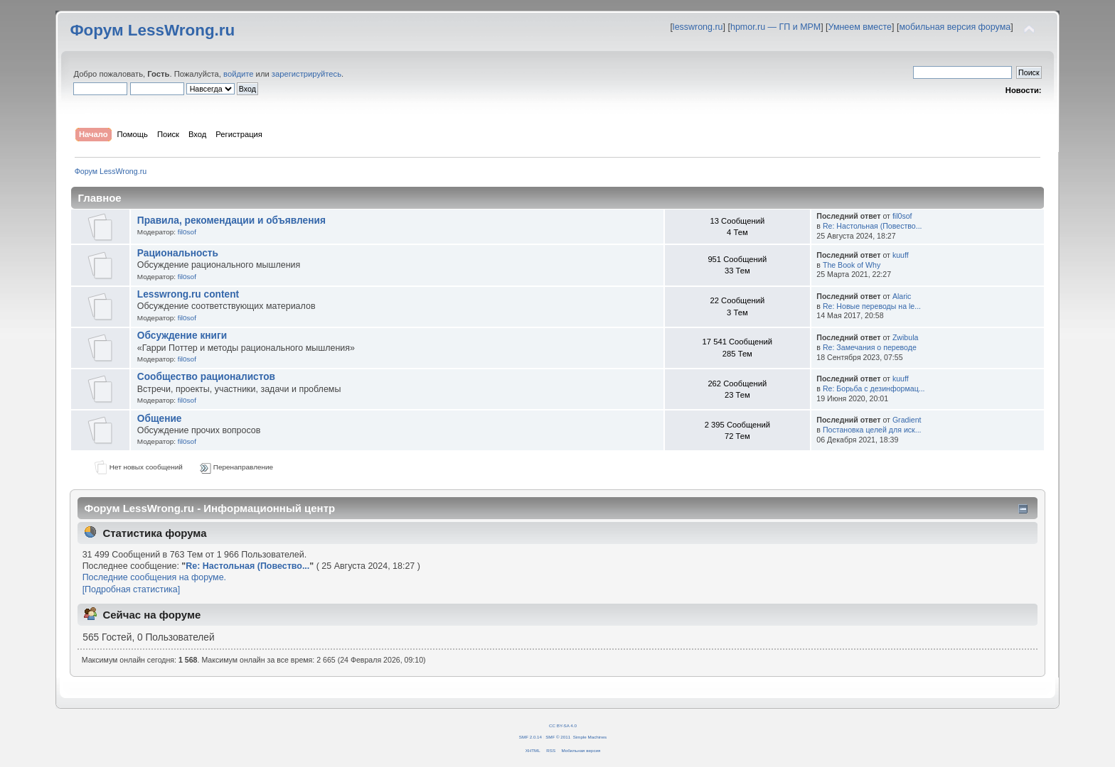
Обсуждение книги (182, 335)
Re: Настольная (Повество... (872, 226)
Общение (159, 418)
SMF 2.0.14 (530, 736)
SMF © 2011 (557, 736)
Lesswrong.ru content (188, 294)
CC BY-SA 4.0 (563, 725)
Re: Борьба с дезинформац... (874, 388)
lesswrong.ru (698, 27)
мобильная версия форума (954, 27)
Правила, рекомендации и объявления (231, 220)
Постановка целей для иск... (872, 429)
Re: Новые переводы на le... (872, 306)
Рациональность (177, 253)
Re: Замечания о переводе (870, 347)
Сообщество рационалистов (206, 376)
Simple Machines (590, 736)
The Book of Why (851, 265)
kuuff (900, 255)
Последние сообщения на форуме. (154, 577)
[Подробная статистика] (131, 589)
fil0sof (187, 232)
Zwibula (905, 337)
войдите (238, 74)
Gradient (907, 419)
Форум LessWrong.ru (152, 30)
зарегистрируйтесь (306, 74)
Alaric (902, 296)
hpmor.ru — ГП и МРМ (775, 27)
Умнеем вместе (860, 27)
